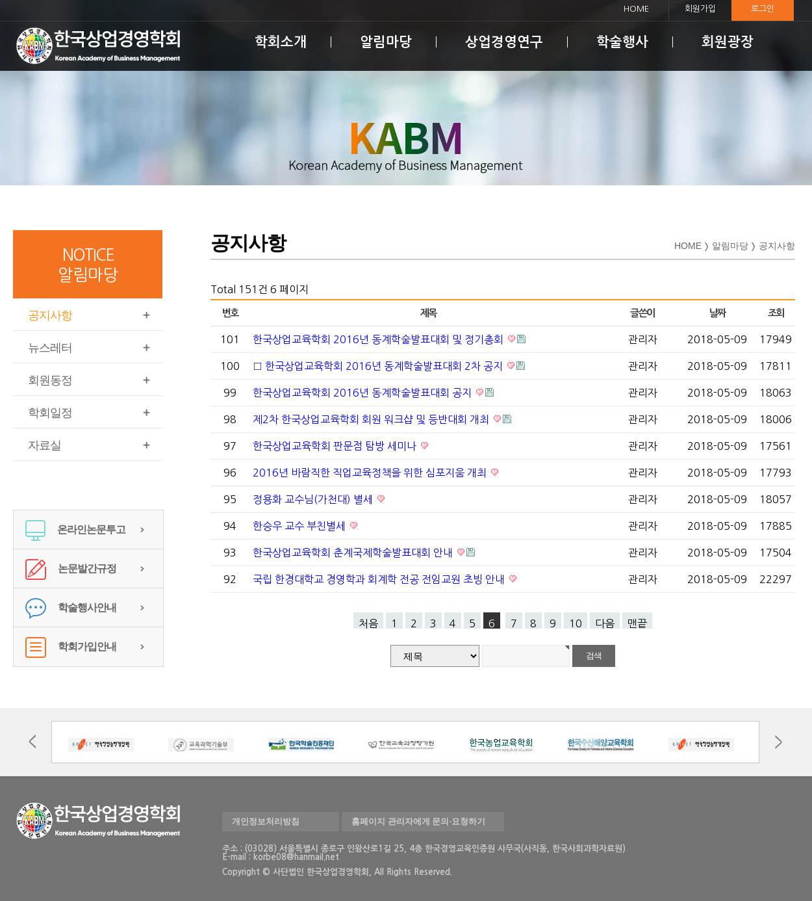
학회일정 (50, 412)
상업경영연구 (504, 42)
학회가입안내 (70, 646)
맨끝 (637, 623)
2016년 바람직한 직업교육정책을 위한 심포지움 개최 (371, 472)
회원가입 (700, 9)
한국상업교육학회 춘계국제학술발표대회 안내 (354, 552)
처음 (368, 623)
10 (575, 623)
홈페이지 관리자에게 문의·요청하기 (418, 821)
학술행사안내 (70, 607)
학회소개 (281, 42)
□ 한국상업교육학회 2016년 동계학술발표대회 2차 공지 (379, 366)
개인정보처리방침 (265, 821)
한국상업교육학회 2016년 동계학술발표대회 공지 (363, 392)
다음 (605, 623)
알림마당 (386, 42)
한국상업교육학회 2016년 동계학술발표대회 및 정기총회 (379, 339)
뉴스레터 (50, 347)
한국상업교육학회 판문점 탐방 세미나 (336, 446)
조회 (776, 313)
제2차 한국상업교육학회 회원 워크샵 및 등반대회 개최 (372, 419)
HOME (636, 9)
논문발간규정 (70, 568)
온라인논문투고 (75, 529)
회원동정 (50, 380)
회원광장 (728, 42)
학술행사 (622, 42)
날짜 (717, 313)
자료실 (44, 445)
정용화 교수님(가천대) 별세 (314, 499)
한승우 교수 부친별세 (300, 526)
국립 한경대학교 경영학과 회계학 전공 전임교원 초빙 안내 (380, 579)
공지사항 (50, 315)
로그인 (762, 9)
